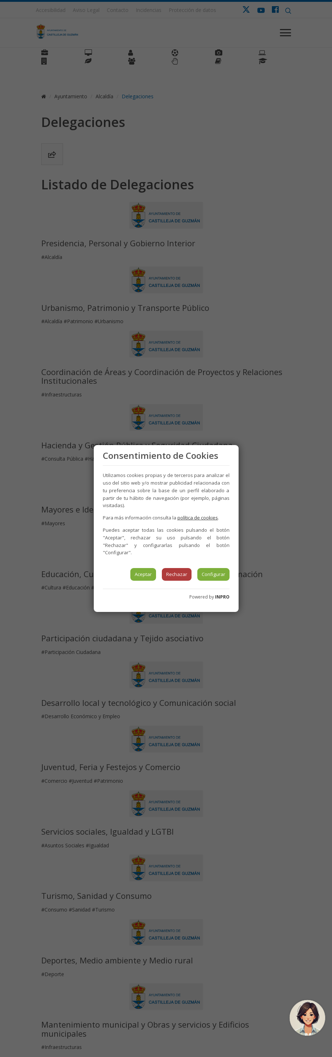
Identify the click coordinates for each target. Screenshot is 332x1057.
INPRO (222, 597)
